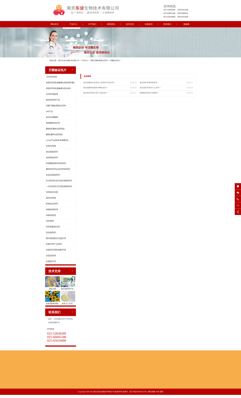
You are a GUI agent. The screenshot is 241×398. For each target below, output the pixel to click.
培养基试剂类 (52, 192)
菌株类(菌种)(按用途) (55, 129)
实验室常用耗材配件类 (56, 250)
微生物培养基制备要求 (148, 82)
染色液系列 (51, 232)
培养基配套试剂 (53, 227)
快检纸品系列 (52, 204)
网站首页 (55, 24)
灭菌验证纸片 (115, 60)
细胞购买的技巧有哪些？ (149, 93)
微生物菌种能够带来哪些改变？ (95, 88)
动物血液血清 (52, 209)
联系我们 (168, 24)
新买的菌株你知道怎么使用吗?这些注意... (99, 82)
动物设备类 (51, 215)
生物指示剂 (51, 261)
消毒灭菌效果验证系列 (99, 60)
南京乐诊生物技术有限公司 (68, 60)
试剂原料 (50, 221)
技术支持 (130, 24)
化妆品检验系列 (53, 175)
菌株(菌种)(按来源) (54, 134)
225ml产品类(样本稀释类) (57, 140)
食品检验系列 (52, 152)
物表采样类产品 (53, 100)
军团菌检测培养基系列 (56, 163)
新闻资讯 (111, 24)
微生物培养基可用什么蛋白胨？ (95, 93)
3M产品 (49, 111)
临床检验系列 (52, 157)
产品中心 (73, 24)
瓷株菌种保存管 (53, 123)
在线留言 (149, 24)
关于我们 (92, 24)
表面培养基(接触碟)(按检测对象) (60, 82)
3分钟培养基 (51, 77)
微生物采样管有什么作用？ (150, 88)
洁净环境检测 (52, 94)
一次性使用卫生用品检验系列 (59, 186)
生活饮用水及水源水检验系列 (59, 181)
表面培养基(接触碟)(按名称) (58, 88)
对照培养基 (51, 146)
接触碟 (186, 24)
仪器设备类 (51, 255)
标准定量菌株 (52, 117)
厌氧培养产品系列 (54, 244)
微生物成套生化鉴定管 (56, 238)
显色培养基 (51, 198)
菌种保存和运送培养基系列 (58, 169)
